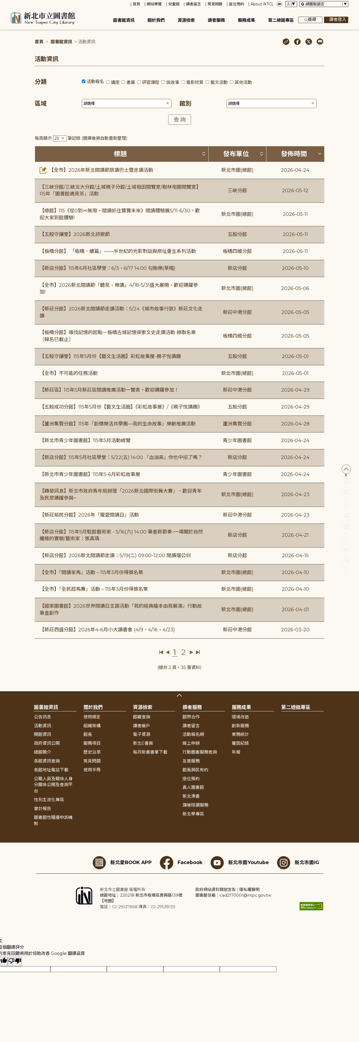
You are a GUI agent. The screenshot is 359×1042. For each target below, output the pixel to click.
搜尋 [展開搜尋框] (310, 20)
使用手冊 (92, 769)
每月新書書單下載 (150, 752)
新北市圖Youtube (239, 862)
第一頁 (161, 652)
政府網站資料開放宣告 (215, 889)
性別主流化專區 (49, 799)
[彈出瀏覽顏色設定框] (279, 4)
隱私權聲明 (249, 889)
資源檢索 (186, 20)
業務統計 (240, 734)
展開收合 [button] (179, 695)
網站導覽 (154, 4)
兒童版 (174, 4)
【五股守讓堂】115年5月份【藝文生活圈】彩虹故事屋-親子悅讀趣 (110, 356)
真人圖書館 (193, 787)
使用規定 (92, 716)
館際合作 (191, 716)
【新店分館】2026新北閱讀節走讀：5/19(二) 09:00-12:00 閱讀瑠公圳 (115, 555)
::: (2, 4)
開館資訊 (42, 734)
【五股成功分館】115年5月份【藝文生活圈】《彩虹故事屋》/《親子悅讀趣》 (121, 407)
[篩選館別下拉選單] (271, 103)
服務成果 (246, 20)
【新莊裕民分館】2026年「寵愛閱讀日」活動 (89, 515)
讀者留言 (193, 4)
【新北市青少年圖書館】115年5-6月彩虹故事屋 (90, 474)
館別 (185, 103)
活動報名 (95, 81)
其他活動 (243, 82)
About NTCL (262, 4)
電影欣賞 (194, 82)
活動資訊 (42, 725)
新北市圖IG (298, 862)
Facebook (181, 862)
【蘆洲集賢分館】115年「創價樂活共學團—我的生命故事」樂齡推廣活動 (118, 424)
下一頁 (191, 652)
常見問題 (215, 4)
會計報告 (42, 808)
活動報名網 (193, 734)
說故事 (172, 82)
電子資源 (141, 734)
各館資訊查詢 (47, 761)
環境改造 (240, 716)
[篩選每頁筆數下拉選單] (59, 138)
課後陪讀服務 (195, 805)
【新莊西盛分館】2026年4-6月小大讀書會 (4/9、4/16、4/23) (107, 630)
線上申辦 (191, 743)
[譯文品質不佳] (15, 961)
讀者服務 (216, 20)
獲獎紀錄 (240, 743)
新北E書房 (143, 743)
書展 (130, 82)
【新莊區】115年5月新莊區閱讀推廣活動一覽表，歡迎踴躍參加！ (109, 390)
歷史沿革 (92, 752)
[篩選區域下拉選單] (127, 103)
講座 (115, 82)
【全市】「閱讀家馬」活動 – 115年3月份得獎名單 (91, 572)
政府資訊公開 (47, 743)
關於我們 (156, 20)
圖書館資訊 (124, 20)
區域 (41, 103)
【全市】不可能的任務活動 (69, 373)
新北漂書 (191, 796)
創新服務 (240, 725)
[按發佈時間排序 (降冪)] (319, 153)
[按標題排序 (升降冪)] (203, 153)
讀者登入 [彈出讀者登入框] (336, 20)
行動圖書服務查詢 (199, 752)
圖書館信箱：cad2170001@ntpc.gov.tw (233, 895)
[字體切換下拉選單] (291, 4)
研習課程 (150, 82)
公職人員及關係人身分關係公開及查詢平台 (53, 785)
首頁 (136, 4)
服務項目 (92, 743)
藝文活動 (219, 82)
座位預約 (236, 4)
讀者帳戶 (141, 725)
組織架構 (92, 725)
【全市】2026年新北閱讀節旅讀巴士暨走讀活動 (96, 170)
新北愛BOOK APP (122, 862)
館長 (87, 734)
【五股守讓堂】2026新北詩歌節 (75, 234)
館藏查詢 (141, 716)
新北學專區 (193, 814)
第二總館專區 (281, 20)
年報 (236, 752)
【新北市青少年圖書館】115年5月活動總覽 (85, 440)
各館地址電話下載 (51, 769)
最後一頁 (197, 652)
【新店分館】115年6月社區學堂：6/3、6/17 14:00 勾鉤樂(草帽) (107, 268)
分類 (41, 81)
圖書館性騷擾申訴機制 (53, 820)
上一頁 (167, 652)
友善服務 (191, 761)
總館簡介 (42, 752)
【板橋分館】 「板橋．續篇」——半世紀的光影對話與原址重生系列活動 (118, 251)
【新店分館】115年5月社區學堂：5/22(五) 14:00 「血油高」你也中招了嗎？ (121, 457)
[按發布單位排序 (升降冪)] (261, 153)
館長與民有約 (195, 769)
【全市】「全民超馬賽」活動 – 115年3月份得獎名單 (94, 589)
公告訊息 (42, 716)
